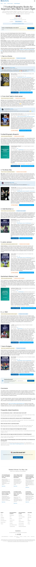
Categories (2, 517)
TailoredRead (11, 536)
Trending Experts (12, 526)
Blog (28, 519)
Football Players (28, 116)
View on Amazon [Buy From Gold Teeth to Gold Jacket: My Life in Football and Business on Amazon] (15, 130)
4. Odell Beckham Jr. (7, 209)
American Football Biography (27, 77)
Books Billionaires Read (13, 525)
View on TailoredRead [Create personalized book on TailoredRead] (15, 166)
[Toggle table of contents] (12, 21)
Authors (11, 518)
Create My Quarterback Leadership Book (28, 308)
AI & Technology (21, 523)
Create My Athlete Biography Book (26, 238)
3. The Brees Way (6, 170)
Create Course (31, 28)
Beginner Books (3, 522)
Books (2, 3)
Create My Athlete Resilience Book (26, 92)
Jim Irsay (11, 109)
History (20, 520)
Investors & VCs (12, 520)
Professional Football (23, 116)
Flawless (28, 536)
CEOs (10, 517)
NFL (28, 191)
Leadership (20, 518)
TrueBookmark (32, 536)
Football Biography (20, 77)
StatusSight (24, 536)
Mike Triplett (12, 182)
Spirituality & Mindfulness (22, 526)
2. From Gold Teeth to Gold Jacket (11, 96)
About (17, 148)
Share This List (18, 457)
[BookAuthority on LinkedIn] (20, 534)
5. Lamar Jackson (6, 242)
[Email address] (22, 381)
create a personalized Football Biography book (16, 403)
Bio (25, 76)
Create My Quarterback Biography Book (26, 205)
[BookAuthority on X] (16, 534)
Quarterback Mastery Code (9, 276)
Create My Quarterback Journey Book (26, 374)
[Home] (5, 1)
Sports (5, 3)
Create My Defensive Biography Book (26, 342)
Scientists (11, 523)
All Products (18, 537)
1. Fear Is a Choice (6, 56)
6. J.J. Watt (4, 312)
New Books (2, 519)
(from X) (28, 71)
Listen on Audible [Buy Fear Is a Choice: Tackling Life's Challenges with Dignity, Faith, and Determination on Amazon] (14, 92)
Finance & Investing (21, 517)
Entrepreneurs (12, 515)
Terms (29, 522)
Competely (21, 536)
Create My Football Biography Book (27, 166)
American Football (10, 3)
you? (23, 76)
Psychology (20, 515)
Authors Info (29, 517)
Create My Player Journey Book (25, 130)
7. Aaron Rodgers (6, 346)
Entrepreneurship (21, 525)
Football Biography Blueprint (10, 134)
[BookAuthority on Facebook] (18, 534)
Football (18, 116)
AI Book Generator (16, 536)
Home (1, 514)
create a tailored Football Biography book (17, 444)
